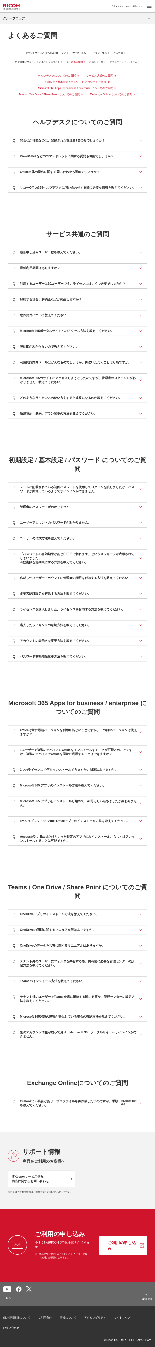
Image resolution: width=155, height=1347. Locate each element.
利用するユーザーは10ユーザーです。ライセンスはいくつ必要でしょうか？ (69, 284)
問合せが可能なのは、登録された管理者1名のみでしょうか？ (59, 141)
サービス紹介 (79, 52)
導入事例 (118, 52)
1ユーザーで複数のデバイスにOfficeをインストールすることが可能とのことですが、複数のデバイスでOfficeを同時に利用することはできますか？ (72, 752)
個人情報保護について (16, 1317)
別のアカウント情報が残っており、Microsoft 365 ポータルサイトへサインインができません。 (75, 1034)
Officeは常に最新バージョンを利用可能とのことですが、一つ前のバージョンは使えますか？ (75, 732)
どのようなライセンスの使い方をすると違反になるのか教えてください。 (67, 398)
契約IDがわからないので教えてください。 (46, 347)
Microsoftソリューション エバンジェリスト (37, 62)
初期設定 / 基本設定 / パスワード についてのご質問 (75, 81)
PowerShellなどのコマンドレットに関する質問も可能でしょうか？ (63, 156)
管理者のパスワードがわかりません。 (42, 507)
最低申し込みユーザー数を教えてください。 (47, 252)
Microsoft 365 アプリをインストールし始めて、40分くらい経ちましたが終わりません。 (75, 803)
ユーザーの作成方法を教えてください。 (44, 538)
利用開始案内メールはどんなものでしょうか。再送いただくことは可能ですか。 (72, 362)
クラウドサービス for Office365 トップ (46, 52)
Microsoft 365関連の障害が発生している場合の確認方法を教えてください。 (69, 1017)
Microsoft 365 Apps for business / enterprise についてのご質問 (75, 88)
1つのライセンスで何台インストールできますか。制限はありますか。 (65, 770)
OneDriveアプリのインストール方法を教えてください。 (56, 914)
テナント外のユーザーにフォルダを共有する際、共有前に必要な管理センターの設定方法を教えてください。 (73, 963)
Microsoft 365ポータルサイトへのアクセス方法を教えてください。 (63, 331)
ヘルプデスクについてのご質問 (57, 75)
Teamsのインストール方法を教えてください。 (49, 981)
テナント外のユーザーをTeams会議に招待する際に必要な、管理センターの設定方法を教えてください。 (74, 998)
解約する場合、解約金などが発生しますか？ (47, 300)
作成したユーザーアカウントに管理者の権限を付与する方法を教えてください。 (72, 578)
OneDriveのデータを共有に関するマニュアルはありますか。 (59, 946)
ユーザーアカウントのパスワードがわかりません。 (52, 523)
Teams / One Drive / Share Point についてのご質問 (49, 94)
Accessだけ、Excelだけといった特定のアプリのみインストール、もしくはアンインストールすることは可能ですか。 (74, 838)
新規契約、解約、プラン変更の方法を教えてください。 (55, 414)
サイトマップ (122, 1317)
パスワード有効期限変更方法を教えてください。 (50, 657)
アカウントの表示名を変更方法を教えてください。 (52, 641)
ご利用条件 (45, 1317)
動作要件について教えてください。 (41, 315)
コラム (133, 62)
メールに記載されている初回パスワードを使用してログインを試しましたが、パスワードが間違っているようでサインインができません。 (73, 489)
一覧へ (7, 1297)
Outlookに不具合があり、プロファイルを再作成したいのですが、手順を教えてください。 (75, 1103)
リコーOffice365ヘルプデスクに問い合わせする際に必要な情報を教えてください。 (74, 188)
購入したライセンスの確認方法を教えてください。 (52, 625)
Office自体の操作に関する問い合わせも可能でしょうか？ (56, 172)
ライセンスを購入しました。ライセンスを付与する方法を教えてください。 (69, 610)
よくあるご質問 (74, 62)
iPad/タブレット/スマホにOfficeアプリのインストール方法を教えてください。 (71, 821)
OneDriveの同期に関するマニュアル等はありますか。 (54, 930)
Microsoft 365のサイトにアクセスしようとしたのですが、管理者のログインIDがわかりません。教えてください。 (74, 380)
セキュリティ (117, 62)
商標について (68, 1317)
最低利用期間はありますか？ (36, 268)
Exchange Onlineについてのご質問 (111, 94)
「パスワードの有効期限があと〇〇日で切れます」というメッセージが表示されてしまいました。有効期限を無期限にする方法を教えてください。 (73, 558)
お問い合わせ (11, 1327)
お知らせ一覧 (96, 62)
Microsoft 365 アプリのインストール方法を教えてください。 (59, 786)
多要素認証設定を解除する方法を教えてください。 (52, 594)
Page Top (146, 1298)
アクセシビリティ (95, 1317)
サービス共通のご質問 (99, 75)
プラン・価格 (100, 52)
